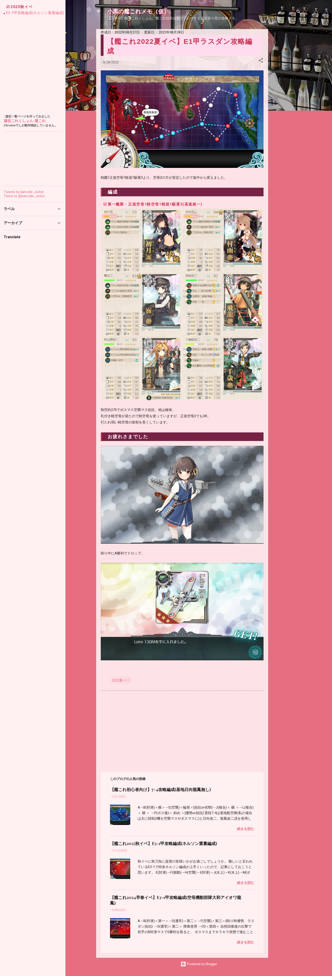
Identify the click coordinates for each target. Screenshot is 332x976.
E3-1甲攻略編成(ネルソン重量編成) (35, 13)
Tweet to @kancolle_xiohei (24, 196)
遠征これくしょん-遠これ (25, 121)
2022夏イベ (121, 680)
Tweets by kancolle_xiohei (24, 192)
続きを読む (245, 829)
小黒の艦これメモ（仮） (138, 11)
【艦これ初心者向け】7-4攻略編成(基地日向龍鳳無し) (160, 789)
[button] (261, 61)
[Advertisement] (286, 98)
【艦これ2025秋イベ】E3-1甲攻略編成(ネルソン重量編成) (163, 843)
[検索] (298, 13)
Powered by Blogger (199, 964)
